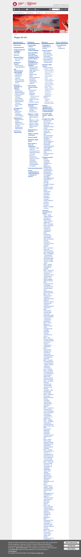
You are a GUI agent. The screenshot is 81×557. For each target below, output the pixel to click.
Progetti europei (47, 157)
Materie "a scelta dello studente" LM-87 (34, 126)
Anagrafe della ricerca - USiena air (47, 115)
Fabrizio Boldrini (19, 94)
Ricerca (39, 13)
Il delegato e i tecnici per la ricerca (46, 46)
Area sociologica (48, 58)
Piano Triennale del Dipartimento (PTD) (19, 81)
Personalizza (71, 549)
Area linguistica (48, 59)
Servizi (37, 9)
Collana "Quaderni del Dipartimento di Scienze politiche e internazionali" (47, 108)
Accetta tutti (71, 546)
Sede (17, 9)
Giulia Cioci (18, 111)
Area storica (47, 52)
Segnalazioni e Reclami (33, 130)
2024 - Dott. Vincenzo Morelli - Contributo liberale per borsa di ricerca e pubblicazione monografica (49, 342)
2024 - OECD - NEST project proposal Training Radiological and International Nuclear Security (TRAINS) (48, 444)
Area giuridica (47, 53)
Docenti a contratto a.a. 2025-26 (18, 86)
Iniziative (31, 110)
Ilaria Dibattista (19, 115)
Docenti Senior (18, 57)
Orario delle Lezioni (32, 45)
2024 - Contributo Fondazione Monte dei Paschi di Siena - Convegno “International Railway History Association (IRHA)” (48, 400)
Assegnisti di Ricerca (18, 109)
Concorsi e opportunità (18, 131)
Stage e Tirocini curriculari (33, 134)
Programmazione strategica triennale (19, 51)
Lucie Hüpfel (18, 98)
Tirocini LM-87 (32, 137)
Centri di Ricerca (48, 67)
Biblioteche (31, 9)
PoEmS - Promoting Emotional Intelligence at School (47, 161)
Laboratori (23, 9)
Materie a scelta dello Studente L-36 (34, 117)
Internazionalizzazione (35, 168)
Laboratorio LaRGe (49, 103)
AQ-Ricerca (18, 75)
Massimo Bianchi (20, 92)
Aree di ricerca (47, 50)
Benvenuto (17, 45)
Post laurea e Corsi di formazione (32, 145)
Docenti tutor (33, 111)
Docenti (16, 55)
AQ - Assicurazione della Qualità (18, 71)
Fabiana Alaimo (19, 100)
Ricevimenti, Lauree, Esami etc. (32, 87)
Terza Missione (61, 45)
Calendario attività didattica (33, 49)
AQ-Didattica (18, 74)
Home (15, 34)
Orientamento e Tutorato (33, 105)
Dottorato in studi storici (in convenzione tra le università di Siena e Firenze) (34, 151)
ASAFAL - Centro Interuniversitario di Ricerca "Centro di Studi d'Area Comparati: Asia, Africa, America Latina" (49, 73)
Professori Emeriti (17, 63)
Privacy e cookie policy (37, 553)
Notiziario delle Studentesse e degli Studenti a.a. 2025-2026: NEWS (34, 70)
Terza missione (50, 13)
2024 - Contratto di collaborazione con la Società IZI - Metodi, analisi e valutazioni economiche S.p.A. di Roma (48, 364)
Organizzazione (19, 47)
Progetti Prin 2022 (48, 119)
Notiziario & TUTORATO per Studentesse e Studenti (33, 63)
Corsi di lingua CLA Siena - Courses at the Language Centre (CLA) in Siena (33, 55)
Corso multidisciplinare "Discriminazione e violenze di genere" (33, 173)
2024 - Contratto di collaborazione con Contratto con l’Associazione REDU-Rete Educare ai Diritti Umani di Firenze (49, 375)
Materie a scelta (33, 114)
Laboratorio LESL (49, 102)
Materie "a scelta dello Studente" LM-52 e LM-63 (34, 121)
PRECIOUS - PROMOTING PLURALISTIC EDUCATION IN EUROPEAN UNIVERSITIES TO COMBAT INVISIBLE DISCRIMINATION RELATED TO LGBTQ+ (49, 174)
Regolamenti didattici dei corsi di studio (19, 124)
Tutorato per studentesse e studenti (33, 82)
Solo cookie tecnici (71, 542)
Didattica (29, 13)
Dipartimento (18, 13)
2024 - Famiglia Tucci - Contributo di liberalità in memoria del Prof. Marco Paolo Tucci (49, 423)
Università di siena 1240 (60, 5)
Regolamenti (18, 118)
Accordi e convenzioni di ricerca (47, 212)
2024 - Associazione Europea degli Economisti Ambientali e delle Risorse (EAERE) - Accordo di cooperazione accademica (49, 315)
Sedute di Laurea (34, 102)
